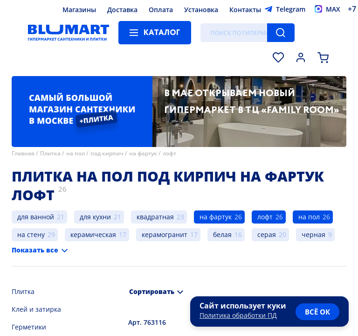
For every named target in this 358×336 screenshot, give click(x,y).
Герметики (29, 326)
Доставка (122, 9)
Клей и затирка (36, 309)
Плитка (50, 153)
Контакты (245, 9)
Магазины (79, 9)
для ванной (35, 216)
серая (266, 234)
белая (222, 234)
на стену (31, 234)
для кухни (95, 216)
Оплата (161, 9)
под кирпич (107, 153)
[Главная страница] (68, 33)
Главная (23, 153)
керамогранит (164, 234)
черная (313, 234)
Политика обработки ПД (238, 315)
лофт (169, 153)
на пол (75, 153)
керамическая (93, 234)
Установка (201, 9)
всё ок (317, 311)
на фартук (143, 153)
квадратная (155, 216)
